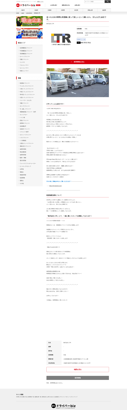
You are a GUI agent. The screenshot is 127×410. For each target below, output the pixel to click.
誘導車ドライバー (25, 123)
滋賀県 (104, 10)
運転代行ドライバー (25, 146)
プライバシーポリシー (65, 396)
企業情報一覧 (31, 396)
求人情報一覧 (23, 396)
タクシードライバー (25, 134)
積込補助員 (23, 152)
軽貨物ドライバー (25, 83)
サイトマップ (74, 396)
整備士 (22, 172)
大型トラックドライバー (27, 97)
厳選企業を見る (66, 5)
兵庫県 (63, 10)
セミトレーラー (24, 68)
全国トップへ (40, 1)
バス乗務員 (23, 140)
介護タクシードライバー (27, 143)
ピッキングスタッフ (25, 166)
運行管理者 (23, 160)
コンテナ (22, 62)
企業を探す (77, 5)
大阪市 (23, 10)
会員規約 (57, 396)
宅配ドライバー (24, 59)
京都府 (49, 10)
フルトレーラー (24, 65)
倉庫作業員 (23, 149)
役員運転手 (23, 126)
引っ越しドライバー (25, 109)
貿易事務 (22, 177)
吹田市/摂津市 (29, 13)
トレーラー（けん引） (26, 100)
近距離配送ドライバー (26, 48)
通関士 (22, 180)
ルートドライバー (25, 56)
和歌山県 (90, 10)
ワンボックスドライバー (27, 86)
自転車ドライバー (25, 129)
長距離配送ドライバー (26, 53)
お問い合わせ (50, 396)
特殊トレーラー (24, 71)
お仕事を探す (53, 5)
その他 (22, 183)
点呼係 (22, 169)
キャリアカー (23, 114)
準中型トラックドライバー (27, 94)
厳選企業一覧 (38, 396)
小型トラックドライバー (27, 89)
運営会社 (44, 396)
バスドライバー (24, 137)
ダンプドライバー (25, 106)
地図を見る (77, 369)
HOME (17, 13)
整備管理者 (23, 175)
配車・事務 (23, 157)
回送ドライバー (24, 120)
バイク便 (22, 117)
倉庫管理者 (23, 154)
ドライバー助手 (24, 132)
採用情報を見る (79, 62)
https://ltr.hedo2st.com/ (55, 186)
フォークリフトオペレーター (28, 163)
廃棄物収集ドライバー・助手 (28, 112)
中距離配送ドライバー (26, 51)
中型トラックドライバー (27, 91)
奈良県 (76, 10)
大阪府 (36, 10)
